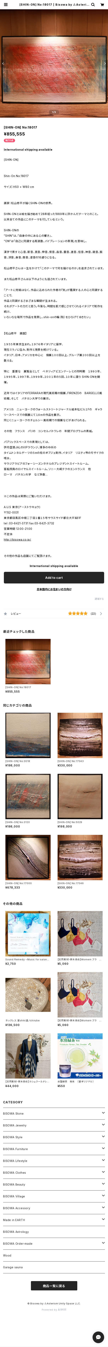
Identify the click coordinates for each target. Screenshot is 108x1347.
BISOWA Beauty (14, 1184)
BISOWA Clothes (14, 1172)
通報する (99, 598)
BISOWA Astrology (16, 1231)
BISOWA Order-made (18, 1243)
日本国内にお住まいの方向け (54, 589)
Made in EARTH (14, 1220)
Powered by (54, 1309)
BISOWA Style (13, 1137)
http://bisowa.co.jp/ (17, 539)
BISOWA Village (14, 1196)
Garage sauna (13, 1267)
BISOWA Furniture (15, 1149)
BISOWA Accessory (16, 1208)
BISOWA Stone (13, 1113)
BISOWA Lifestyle (15, 1160)
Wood (7, 1255)
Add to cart (54, 578)
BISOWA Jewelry (15, 1125)
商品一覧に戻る (54, 1286)
